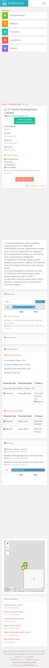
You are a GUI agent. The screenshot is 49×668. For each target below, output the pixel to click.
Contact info (15, 32)
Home (4, 104)
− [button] (7, 548)
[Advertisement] (24, 78)
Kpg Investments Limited (13, 605)
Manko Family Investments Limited (17, 632)
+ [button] (7, 544)
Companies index (14, 104)
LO (27, 104)
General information (17, 15)
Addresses (14, 24)
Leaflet (15, 591)
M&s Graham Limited (12, 639)
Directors (13, 48)
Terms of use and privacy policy (24, 662)
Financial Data (15, 40)
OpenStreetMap (31, 591)
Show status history (24, 179)
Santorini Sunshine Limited (14, 619)
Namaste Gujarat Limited (13, 612)
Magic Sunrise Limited (12, 625)
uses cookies (19, 654)
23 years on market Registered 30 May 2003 (24, 120)
